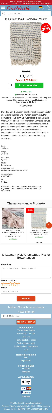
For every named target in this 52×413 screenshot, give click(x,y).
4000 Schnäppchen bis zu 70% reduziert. (36, 3)
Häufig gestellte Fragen (26, 340)
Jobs (26, 349)
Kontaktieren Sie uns (26, 333)
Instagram (26, 372)
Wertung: (9, 280)
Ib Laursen (6, 165)
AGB (26, 357)
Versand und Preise (26, 330)
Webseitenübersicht (26, 343)
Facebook (26, 368)
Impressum (26, 361)
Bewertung (6, 264)
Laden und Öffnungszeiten (26, 346)
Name (4, 288)
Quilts (4, 159)
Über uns (26, 337)
